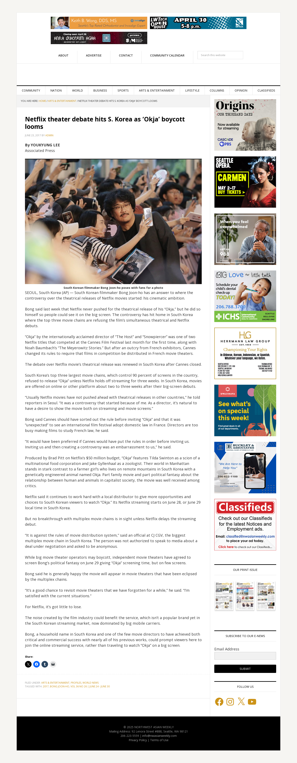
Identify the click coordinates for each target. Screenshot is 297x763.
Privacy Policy (138, 740)
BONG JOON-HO (59, 686)
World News (90, 682)
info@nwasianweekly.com (159, 736)
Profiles (76, 682)
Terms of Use (159, 740)
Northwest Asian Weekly (148, 74)
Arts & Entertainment (55, 682)
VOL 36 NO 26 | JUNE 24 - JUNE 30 (90, 686)
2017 (46, 686)
